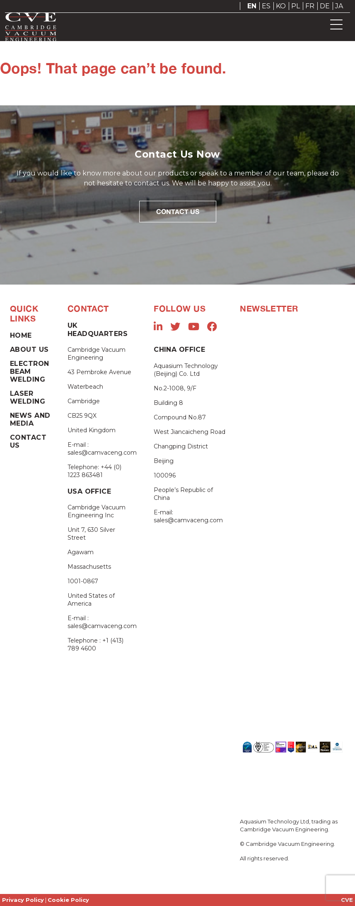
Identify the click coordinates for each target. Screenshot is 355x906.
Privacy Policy (23, 899)
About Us (29, 349)
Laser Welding (27, 397)
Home (21, 335)
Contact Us (177, 211)
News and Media (30, 419)
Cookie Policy (68, 899)
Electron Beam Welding (29, 371)
